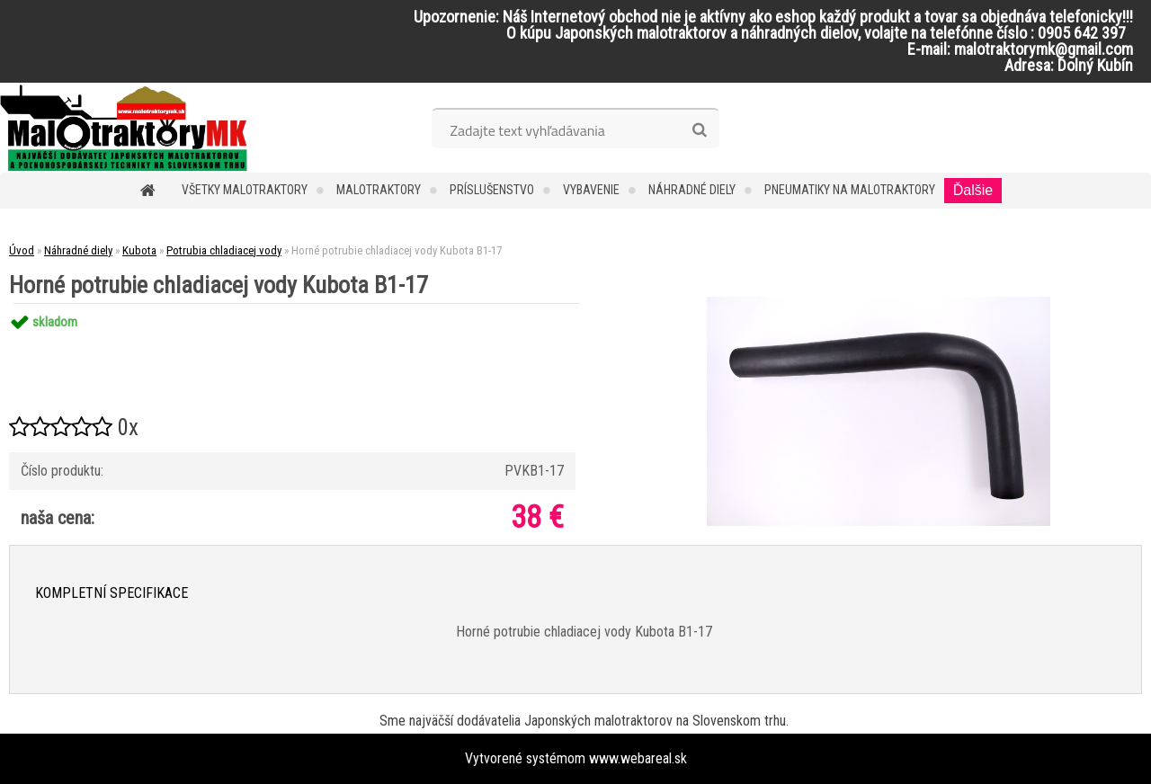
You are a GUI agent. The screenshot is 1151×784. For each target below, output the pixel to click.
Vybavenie (591, 190)
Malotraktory (378, 190)
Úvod (21, 250)
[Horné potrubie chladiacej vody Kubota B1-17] (878, 303)
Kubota (139, 250)
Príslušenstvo (492, 190)
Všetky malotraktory (245, 190)
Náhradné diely (692, 190)
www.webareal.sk (638, 758)
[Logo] (123, 128)
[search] (699, 130)
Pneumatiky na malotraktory (849, 190)
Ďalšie (973, 190)
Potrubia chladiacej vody (223, 250)
